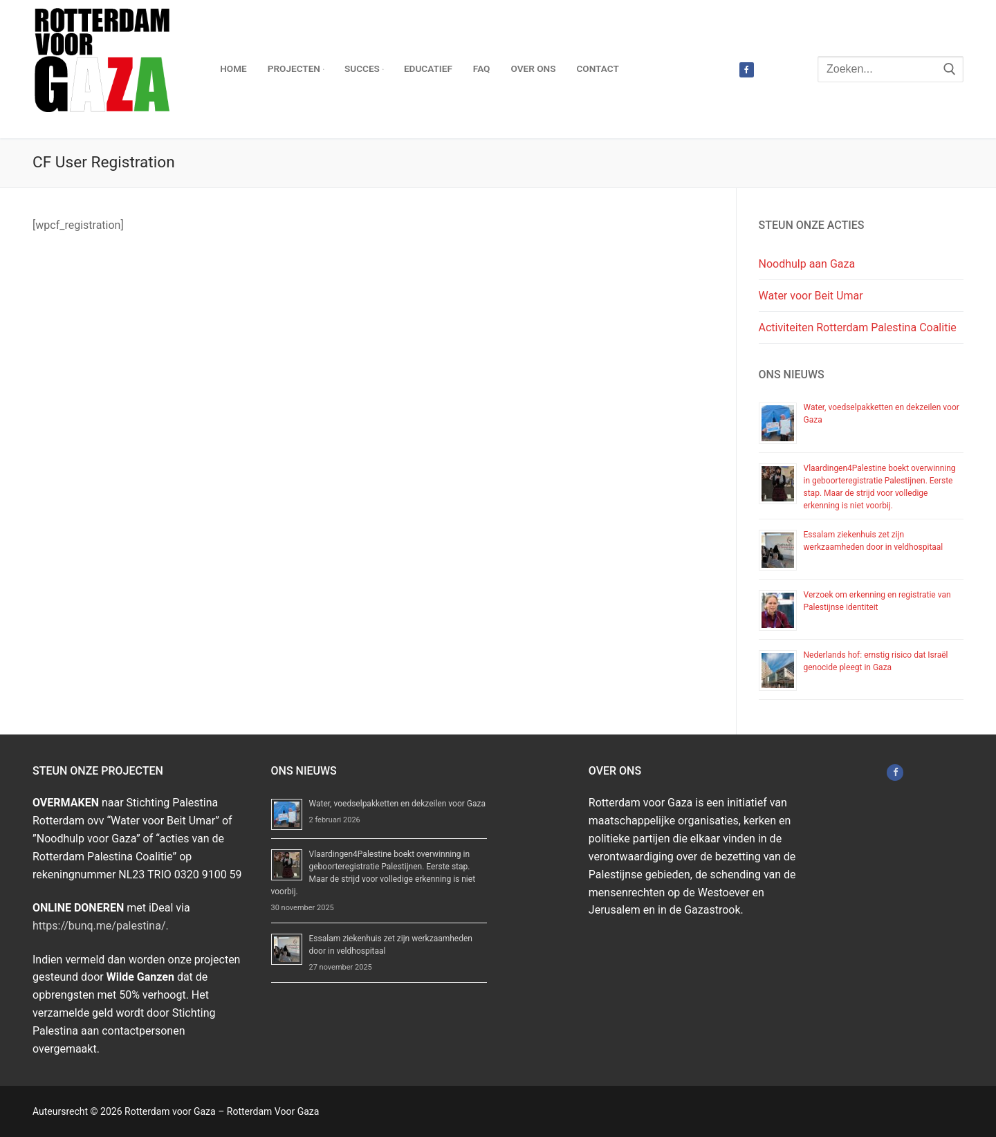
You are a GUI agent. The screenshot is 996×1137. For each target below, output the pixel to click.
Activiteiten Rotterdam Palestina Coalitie (858, 327)
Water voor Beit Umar (811, 295)
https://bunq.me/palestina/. (101, 925)
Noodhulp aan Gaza (807, 263)
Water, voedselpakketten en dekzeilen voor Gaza (397, 803)
